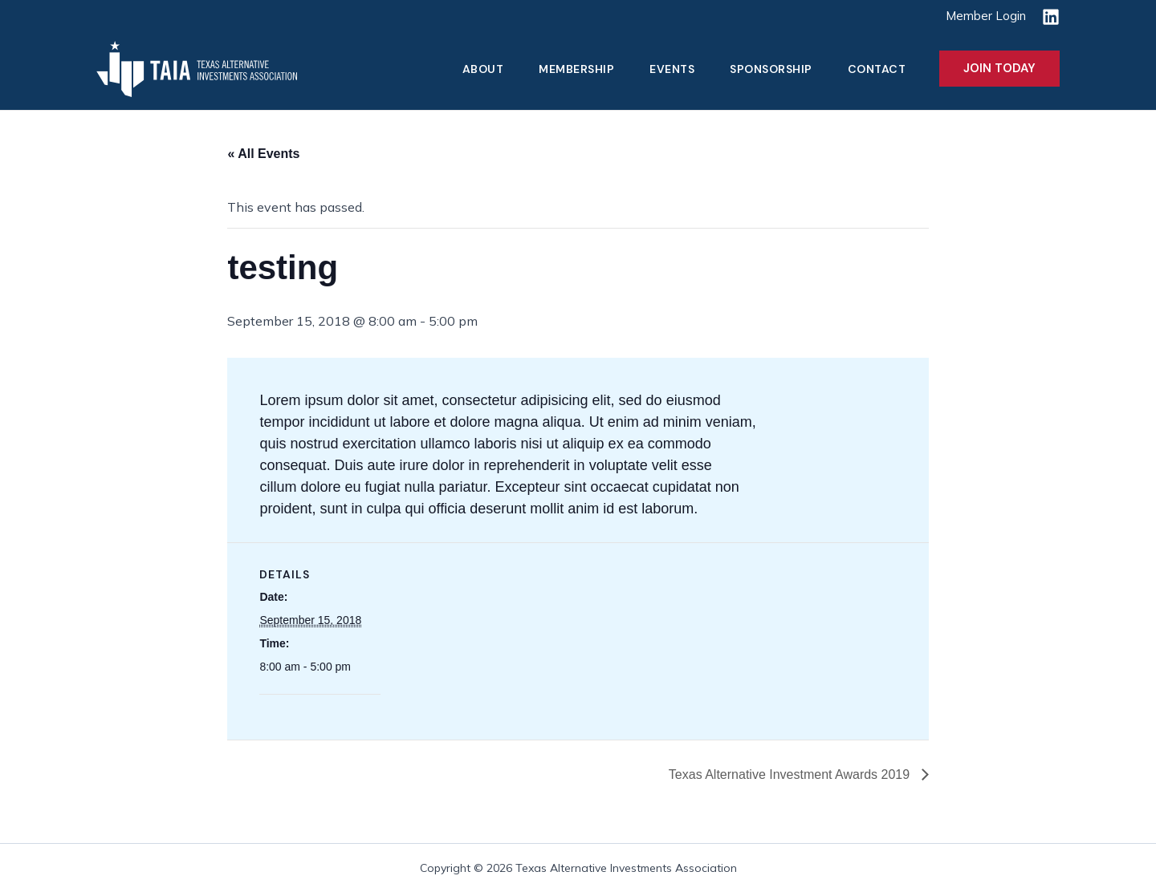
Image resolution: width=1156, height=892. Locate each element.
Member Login (986, 15)
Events (671, 69)
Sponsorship (771, 69)
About (483, 69)
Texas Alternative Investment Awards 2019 (791, 774)
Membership (576, 69)
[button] (999, 69)
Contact (877, 69)
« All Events (263, 153)
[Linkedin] (1051, 17)
